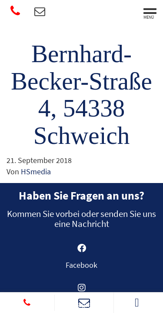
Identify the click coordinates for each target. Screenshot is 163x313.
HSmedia (36, 171)
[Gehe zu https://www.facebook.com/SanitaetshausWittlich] (81, 259)
